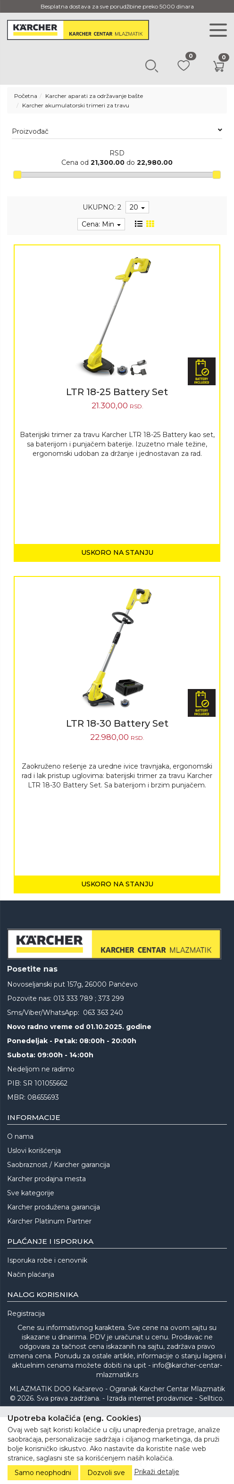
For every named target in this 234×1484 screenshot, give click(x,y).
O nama (20, 1136)
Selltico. (211, 1398)
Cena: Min (101, 224)
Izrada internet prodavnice (150, 1398)
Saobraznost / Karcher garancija (58, 1164)
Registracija (26, 1313)
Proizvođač (117, 131)
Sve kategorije (30, 1193)
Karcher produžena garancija (53, 1207)
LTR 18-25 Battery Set (117, 391)
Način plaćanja (30, 1274)
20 (137, 207)
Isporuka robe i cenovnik (47, 1260)
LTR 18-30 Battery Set (117, 723)
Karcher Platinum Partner (49, 1221)
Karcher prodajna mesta (46, 1179)
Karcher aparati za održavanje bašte (94, 95)
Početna (25, 95)
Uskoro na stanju (117, 552)
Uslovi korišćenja (34, 1150)
